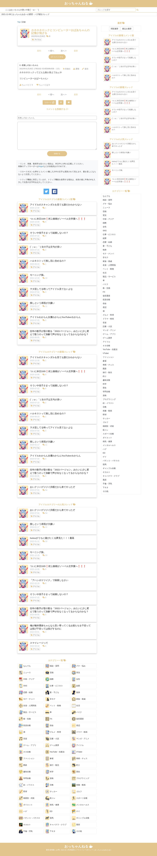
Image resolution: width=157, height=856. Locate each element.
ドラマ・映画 (79, 732)
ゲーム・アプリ (27, 745)
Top (18, 22)
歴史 (76, 772)
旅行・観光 (52, 765)
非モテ (50, 699)
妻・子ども (52, 692)
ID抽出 (66, 69)
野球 (23, 792)
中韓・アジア (26, 679)
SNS (23, 686)
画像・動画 (79, 785)
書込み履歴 (126, 29)
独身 (76, 692)
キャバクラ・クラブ (55, 825)
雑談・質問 (52, 666)
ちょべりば (43, 85)
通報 (76, 69)
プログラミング (80, 778)
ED (48, 811)
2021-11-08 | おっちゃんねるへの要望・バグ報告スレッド (25, 14)
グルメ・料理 (53, 732)
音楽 (23, 739)
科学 (49, 772)
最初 (39, 51)
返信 (85, 69)
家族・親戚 (79, 699)
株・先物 (25, 719)
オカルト (25, 825)
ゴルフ (77, 792)
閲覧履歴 (114, 29)
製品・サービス (27, 712)
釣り (76, 765)
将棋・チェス (79, 759)
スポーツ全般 (79, 798)
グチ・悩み (79, 666)
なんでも (25, 666)
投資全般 (25, 726)
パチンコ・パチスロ (29, 818)
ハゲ (23, 811)
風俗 (76, 825)
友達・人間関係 (27, 706)
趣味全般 (25, 772)
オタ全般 (25, 752)
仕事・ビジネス (54, 686)
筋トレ (50, 798)
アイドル (36, 40)
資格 (49, 778)
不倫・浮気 (26, 831)
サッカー (51, 792)
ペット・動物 (53, 706)
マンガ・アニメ (80, 739)
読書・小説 (52, 739)
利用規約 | (72, 850)
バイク (77, 712)
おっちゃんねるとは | (103, 850)
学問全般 (25, 778)
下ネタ (50, 831)
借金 (49, 726)
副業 (76, 686)
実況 (76, 673)
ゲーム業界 (52, 745)
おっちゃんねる (78, 3)
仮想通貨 (78, 719)
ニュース (25, 673)
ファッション (26, 759)
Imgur (41, 166)
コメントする (57, 57)
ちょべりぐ (26, 85)
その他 (77, 831)
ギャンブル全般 (80, 818)
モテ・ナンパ (26, 699)
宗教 (49, 785)
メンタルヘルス (80, 805)
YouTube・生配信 (54, 752)
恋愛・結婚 (26, 692)
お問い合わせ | (62, 850)
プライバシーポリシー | (85, 850)
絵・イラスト (26, 785)
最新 (76, 51)
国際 (49, 679)
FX (48, 719)
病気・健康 (52, 805)
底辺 (76, 726)
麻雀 (49, 759)
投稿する (57, 154)
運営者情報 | (51, 850)
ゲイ (76, 811)
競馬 (49, 818)
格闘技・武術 (26, 798)
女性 (76, 679)
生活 (76, 706)
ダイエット (26, 805)
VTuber (77, 752)
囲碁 (23, 765)
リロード (49, 102)
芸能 (49, 673)
